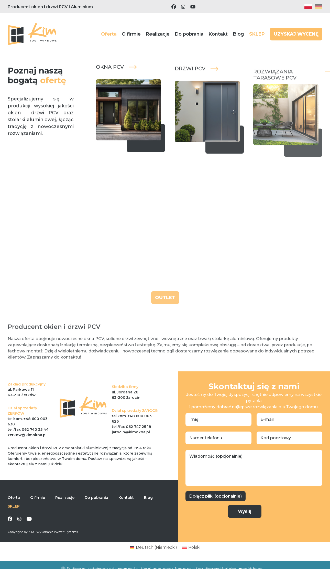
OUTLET (165, 307)
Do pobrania (189, 34)
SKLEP (257, 34)
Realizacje (158, 34)
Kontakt (218, 34)
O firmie (131, 34)
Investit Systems (66, 532)
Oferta (109, 34)
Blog (238, 34)
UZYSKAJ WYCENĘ (296, 34)
